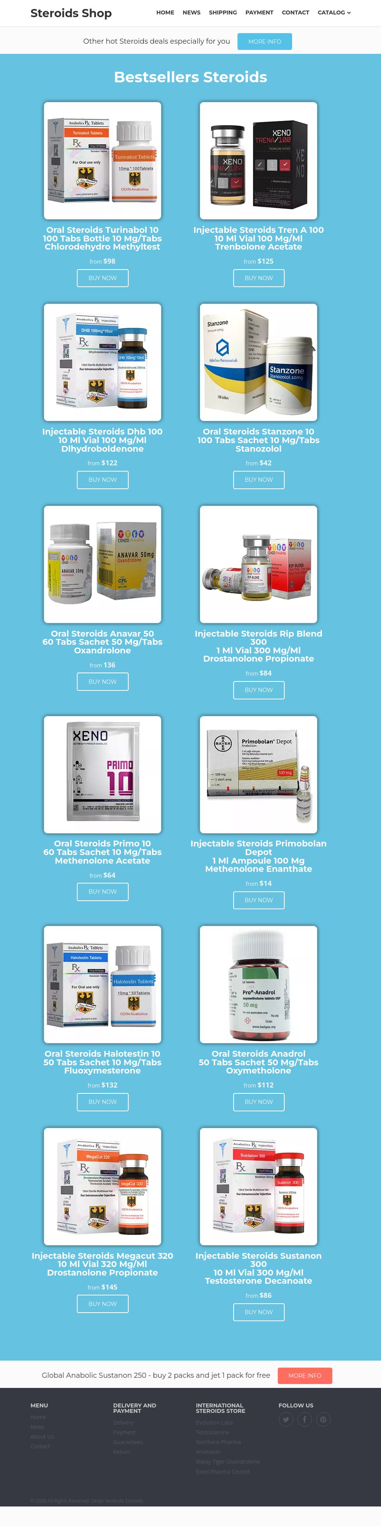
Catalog (334, 12)
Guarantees (128, 1442)
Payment (260, 12)
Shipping (223, 12)
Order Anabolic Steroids (117, 1501)
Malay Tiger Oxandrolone (228, 1461)
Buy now (103, 278)
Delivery (123, 1422)
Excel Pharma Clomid (223, 1471)
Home (165, 12)
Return (121, 1451)
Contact (295, 12)
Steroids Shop (71, 13)
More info (264, 41)
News (192, 12)
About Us (42, 1436)
